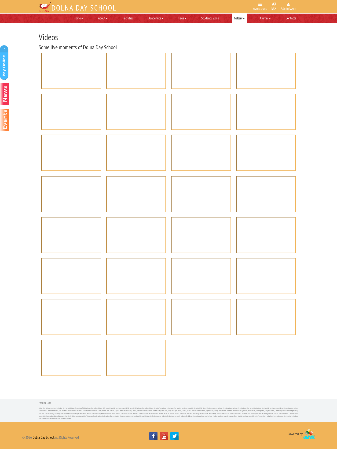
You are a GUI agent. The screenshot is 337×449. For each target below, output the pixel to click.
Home (78, 18)
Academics (155, 18)
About (103, 18)
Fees (183, 18)
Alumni (265, 18)
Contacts (291, 18)
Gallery (239, 18)
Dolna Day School (43, 437)
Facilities (128, 18)
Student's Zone (210, 18)
